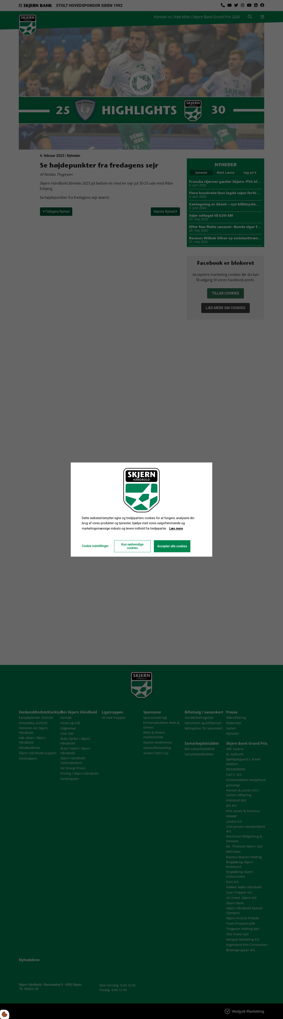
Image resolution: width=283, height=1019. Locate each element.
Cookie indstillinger (95, 546)
